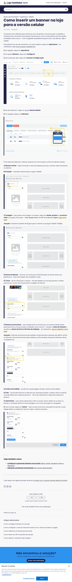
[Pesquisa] (36, 9)
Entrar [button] (64, 3)
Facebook (5, 486)
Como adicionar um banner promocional (18, 531)
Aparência (23, 17)
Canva (6, 41)
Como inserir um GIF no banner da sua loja (18, 535)
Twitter (7, 486)
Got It (42, 578)
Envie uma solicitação (43, 507)
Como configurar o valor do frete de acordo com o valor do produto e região (31, 527)
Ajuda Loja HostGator (11, 17)
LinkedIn (10, 486)
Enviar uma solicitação (53, 3)
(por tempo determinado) (29, 468)
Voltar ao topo (10, 513)
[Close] (69, 566)
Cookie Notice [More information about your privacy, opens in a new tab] (6, 575)
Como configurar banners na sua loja (17, 524)
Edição (31, 17)
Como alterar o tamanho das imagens (17, 538)
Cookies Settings (28, 578)
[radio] (31, 497)
